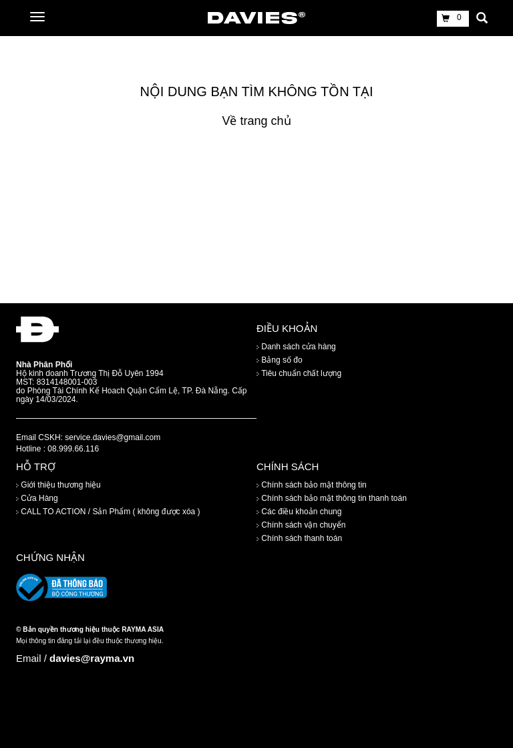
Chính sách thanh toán (299, 539)
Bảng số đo (279, 360)
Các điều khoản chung (298, 512)
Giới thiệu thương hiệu (58, 485)
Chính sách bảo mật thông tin (311, 485)
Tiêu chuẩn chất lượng (298, 373)
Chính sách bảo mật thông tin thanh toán (331, 499)
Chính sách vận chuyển (300, 525)
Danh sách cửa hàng (296, 346)
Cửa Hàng (37, 499)
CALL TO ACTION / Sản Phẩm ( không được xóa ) (108, 512)
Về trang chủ (256, 121)
